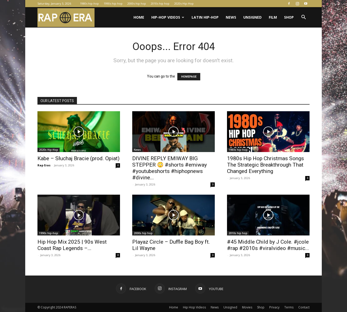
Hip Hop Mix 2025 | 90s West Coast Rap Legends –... (72, 245)
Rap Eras (43, 165)
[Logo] (66, 17)
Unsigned (252, 17)
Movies (247, 307)
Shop (289, 17)
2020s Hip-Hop (184, 3)
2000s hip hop (136, 3)
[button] (303, 17)
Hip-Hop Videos (167, 17)
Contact (304, 307)
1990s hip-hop (113, 3)
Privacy (274, 307)
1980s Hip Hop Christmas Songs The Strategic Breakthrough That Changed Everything (265, 164)
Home (139, 17)
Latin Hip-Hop (205, 17)
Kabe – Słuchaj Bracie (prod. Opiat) (78, 158)
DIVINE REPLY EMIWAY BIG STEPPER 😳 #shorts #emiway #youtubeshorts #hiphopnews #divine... (169, 168)
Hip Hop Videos (194, 307)
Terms (288, 307)
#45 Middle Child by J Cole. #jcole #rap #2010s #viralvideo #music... (268, 245)
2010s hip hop (160, 3)
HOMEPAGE (188, 76)
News (231, 17)
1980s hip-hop (89, 3)
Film (273, 17)
